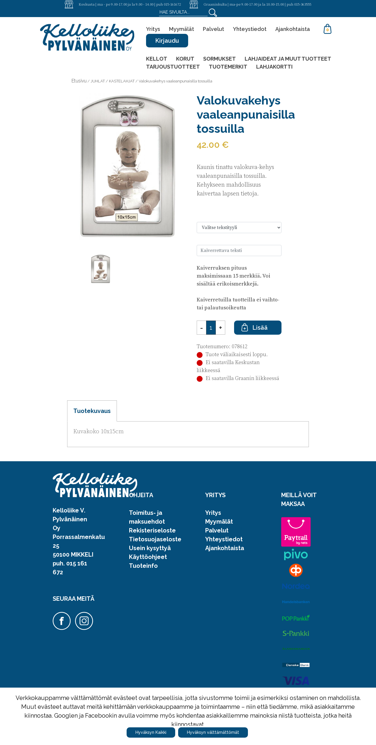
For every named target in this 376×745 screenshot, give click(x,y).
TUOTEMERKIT (228, 67)
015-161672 (172, 4)
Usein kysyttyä (150, 548)
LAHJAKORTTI (274, 67)
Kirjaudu (167, 40)
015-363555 (302, 4)
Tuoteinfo (143, 565)
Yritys (153, 29)
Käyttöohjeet (148, 556)
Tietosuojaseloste (155, 539)
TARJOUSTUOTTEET (173, 67)
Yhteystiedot (249, 29)
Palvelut (213, 29)
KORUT (185, 59)
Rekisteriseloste (152, 530)
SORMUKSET (219, 59)
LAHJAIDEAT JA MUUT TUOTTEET (288, 59)
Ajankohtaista (292, 29)
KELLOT (156, 59)
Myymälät (181, 29)
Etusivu (79, 81)
